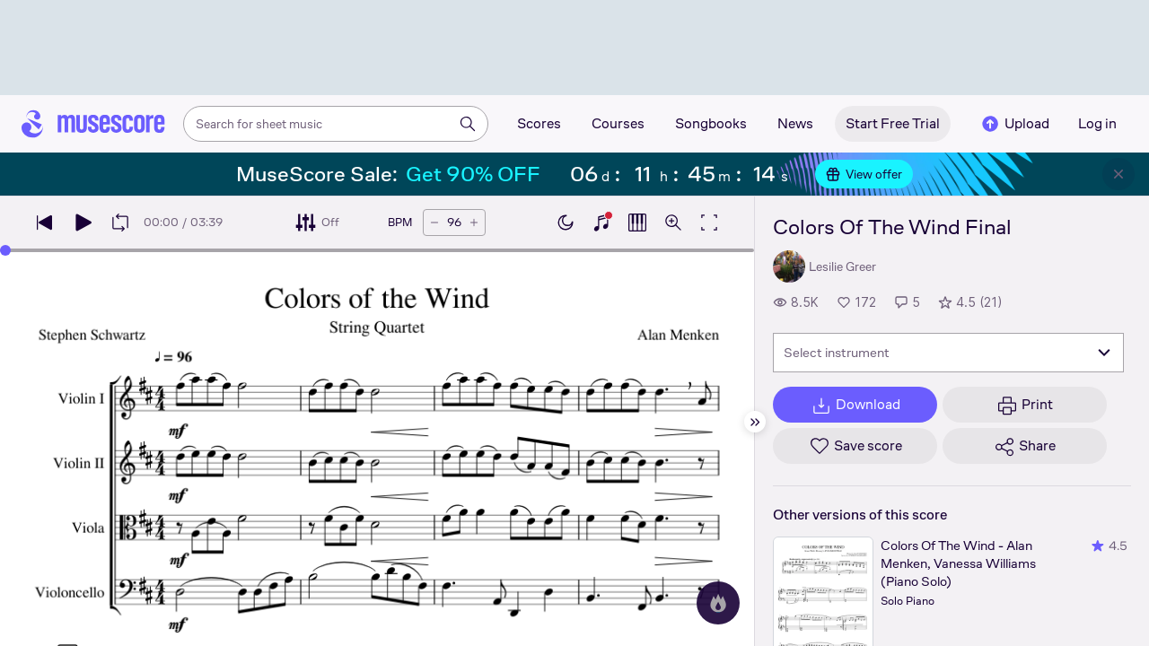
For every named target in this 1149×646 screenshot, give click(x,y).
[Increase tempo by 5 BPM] (474, 222)
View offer (864, 174)
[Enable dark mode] (565, 222)
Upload (1014, 124)
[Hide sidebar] (755, 421)
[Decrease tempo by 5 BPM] (434, 222)
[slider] (5, 250)
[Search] (467, 124)
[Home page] (93, 123)
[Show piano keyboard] (601, 222)
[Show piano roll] (637, 222)
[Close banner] (1118, 174)
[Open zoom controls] (673, 222)
